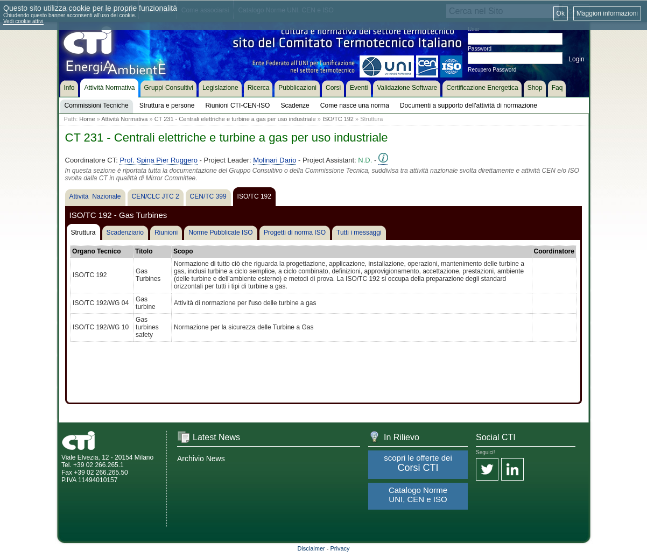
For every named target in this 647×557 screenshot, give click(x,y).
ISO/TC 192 (338, 119)
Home (87, 119)
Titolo (143, 251)
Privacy (340, 548)
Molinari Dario (274, 160)
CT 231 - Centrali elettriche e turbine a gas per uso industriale (235, 119)
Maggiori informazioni (607, 13)
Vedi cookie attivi (23, 21)
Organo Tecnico (96, 251)
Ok (561, 13)
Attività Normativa (124, 119)
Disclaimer (311, 548)
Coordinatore (554, 251)
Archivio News (201, 458)
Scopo (183, 251)
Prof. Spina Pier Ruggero (158, 160)
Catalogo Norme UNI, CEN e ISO (418, 494)
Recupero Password (492, 70)
